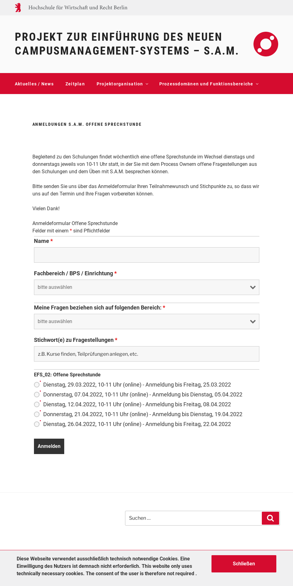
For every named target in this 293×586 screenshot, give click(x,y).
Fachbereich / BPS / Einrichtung (75, 273)
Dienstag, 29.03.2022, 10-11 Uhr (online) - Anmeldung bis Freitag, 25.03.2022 (137, 385)
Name (43, 241)
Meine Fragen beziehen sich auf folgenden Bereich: (99, 308)
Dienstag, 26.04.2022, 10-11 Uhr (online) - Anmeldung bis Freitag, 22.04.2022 (137, 424)
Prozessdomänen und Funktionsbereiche (208, 83)
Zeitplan (75, 83)
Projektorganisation (122, 83)
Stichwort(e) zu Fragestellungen (75, 340)
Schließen (244, 564)
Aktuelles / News (34, 83)
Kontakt (24, 101)
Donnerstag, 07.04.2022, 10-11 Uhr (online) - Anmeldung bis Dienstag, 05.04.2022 (142, 394)
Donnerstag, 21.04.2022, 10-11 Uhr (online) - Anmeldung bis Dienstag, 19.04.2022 (142, 414)
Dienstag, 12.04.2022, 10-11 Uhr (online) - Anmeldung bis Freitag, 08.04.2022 (137, 404)
